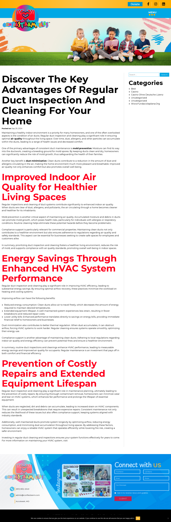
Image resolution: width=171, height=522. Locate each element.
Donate (135, 4)
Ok (138, 518)
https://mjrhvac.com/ (79, 440)
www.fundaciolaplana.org (145, 103)
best (133, 88)
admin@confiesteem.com (28, 497)
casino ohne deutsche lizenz (147, 94)
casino (134, 91)
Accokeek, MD (22, 503)
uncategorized (139, 97)
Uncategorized (139, 100)
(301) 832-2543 (22, 491)
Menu (152, 13)
